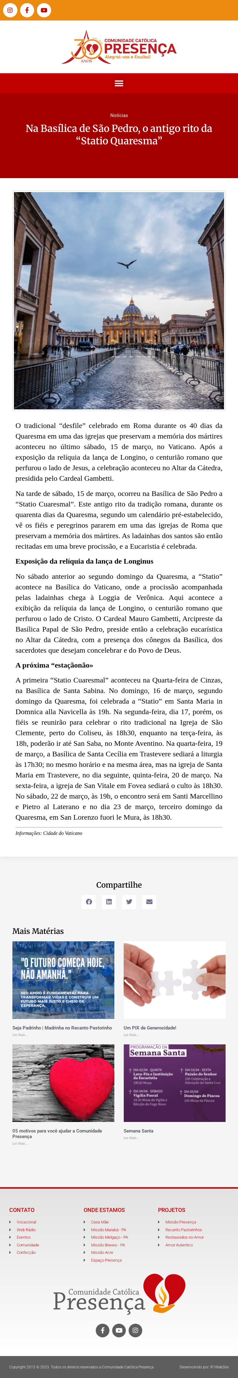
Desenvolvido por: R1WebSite (204, 1367)
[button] (119, 83)
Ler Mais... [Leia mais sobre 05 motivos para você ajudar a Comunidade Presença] (20, 1144)
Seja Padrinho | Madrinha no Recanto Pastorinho (62, 1028)
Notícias (119, 115)
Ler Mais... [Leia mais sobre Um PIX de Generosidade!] (131, 1035)
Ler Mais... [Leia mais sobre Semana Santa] (131, 1138)
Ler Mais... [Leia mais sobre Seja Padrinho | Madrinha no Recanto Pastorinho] (20, 1035)
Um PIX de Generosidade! (150, 1028)
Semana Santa (138, 1131)
